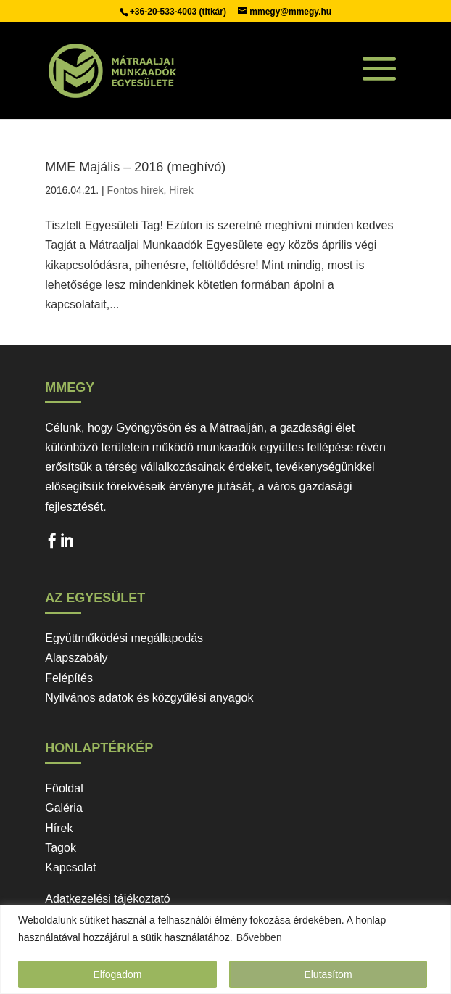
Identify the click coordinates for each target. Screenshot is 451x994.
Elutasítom (328, 974)
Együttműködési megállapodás (124, 638)
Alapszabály (76, 658)
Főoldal (64, 788)
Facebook (52, 544)
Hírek (181, 190)
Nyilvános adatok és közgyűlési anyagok (149, 697)
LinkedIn (66, 544)
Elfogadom (117, 974)
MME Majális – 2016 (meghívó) (135, 167)
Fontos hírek (135, 190)
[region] (225, 949)
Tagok (60, 848)
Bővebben (259, 937)
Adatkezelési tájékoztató (107, 898)
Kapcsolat (70, 867)
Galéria (64, 808)
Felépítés (69, 678)
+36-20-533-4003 (164, 12)
